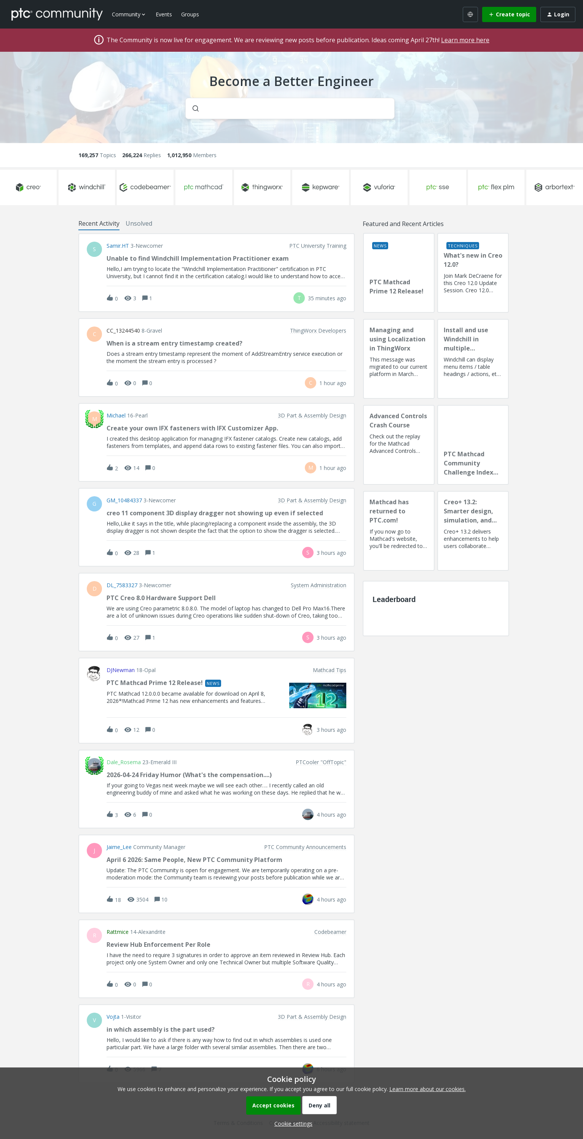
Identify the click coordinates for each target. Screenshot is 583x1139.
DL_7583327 (122, 585)
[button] (291, 1123)
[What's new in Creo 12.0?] (473, 273)
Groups (190, 14)
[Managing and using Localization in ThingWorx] (399, 359)
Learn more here (465, 40)
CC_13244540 (123, 330)
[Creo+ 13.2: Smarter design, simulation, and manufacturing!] (473, 531)
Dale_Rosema (124, 762)
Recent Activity (98, 223)
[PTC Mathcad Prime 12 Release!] (399, 273)
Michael (116, 415)
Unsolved (139, 223)
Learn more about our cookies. (427, 1089)
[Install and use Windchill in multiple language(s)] (473, 359)
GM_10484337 (124, 500)
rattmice (118, 932)
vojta (113, 1017)
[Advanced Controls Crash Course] (399, 445)
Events (164, 14)
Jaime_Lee (119, 847)
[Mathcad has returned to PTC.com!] (399, 531)
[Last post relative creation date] (327, 298)
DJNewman (121, 670)
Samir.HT (118, 246)
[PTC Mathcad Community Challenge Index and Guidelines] (473, 445)
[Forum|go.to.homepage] (57, 14)
